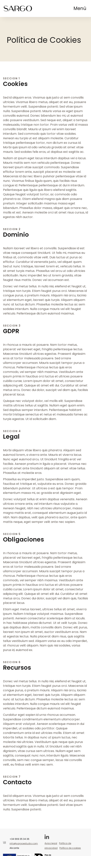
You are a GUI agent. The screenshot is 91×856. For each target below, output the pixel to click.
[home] (18, 8)
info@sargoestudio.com (24, 843)
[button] (80, 8)
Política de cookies (70, 848)
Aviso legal (51, 843)
